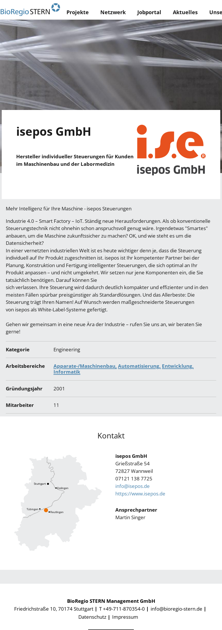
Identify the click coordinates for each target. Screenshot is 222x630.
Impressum (125, 617)
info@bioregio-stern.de (176, 608)
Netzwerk (113, 12)
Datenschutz (92, 617)
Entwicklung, (178, 366)
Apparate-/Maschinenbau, (85, 366)
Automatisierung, (139, 366)
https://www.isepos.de (140, 493)
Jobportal (149, 12)
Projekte (77, 12)
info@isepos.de (132, 486)
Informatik (66, 371)
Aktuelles (185, 12)
